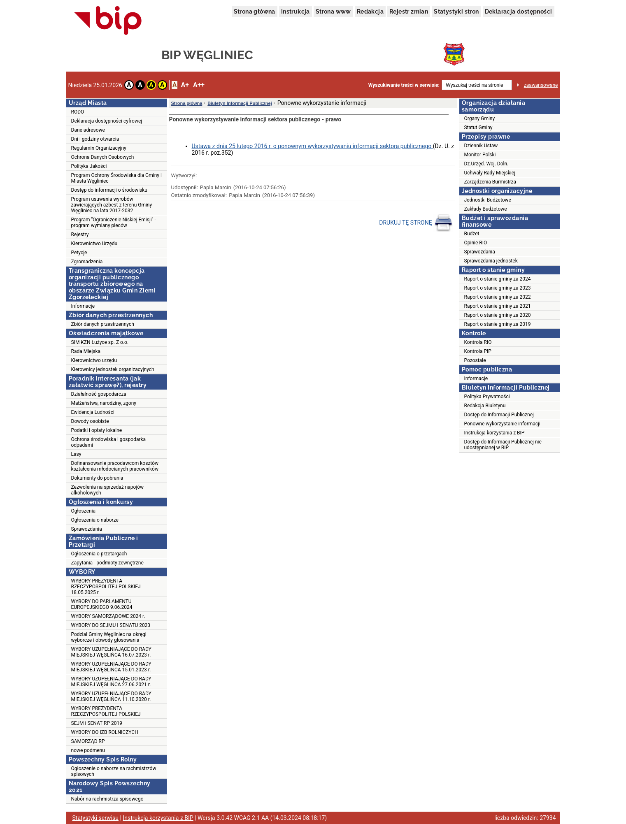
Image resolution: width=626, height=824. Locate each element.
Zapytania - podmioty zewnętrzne (107, 563)
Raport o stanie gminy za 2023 (497, 288)
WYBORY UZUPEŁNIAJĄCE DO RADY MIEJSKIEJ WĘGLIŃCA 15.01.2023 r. (111, 667)
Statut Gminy (478, 127)
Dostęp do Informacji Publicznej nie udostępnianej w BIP (503, 444)
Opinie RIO (475, 243)
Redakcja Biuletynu (485, 406)
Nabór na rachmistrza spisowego (107, 799)
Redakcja (370, 11)
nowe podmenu (88, 750)
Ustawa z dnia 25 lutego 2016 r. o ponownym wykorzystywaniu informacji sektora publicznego (312, 146)
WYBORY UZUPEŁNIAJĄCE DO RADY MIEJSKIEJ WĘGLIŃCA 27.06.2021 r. (111, 681)
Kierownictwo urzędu (94, 360)
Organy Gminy (479, 118)
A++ (199, 85)
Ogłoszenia (83, 511)
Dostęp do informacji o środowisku (109, 190)
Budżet (471, 234)
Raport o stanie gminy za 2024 (497, 279)
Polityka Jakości (89, 166)
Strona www (333, 11)
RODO (77, 112)
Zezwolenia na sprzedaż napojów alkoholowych (107, 490)
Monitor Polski (480, 155)
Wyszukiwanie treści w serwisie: (404, 85)
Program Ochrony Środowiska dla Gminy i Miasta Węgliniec (116, 178)
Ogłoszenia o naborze (95, 520)
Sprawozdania (86, 529)
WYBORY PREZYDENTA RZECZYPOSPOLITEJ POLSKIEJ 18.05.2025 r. (106, 586)
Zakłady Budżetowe (485, 209)
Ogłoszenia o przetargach (99, 554)
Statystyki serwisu (95, 818)
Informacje (83, 306)
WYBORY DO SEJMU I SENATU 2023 (111, 625)
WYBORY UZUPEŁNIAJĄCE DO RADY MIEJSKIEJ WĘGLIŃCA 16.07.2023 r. (111, 652)
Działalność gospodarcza (98, 394)
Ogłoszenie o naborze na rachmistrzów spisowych (113, 771)
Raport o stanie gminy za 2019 (497, 324)
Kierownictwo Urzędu (94, 243)
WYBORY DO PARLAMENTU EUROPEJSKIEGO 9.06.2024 (102, 604)
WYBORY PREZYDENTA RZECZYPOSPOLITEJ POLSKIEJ (106, 711)
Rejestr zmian (408, 11)
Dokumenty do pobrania (97, 478)
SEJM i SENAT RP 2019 (96, 723)
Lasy (76, 454)
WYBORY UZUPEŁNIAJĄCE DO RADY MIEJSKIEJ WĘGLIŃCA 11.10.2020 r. (111, 696)
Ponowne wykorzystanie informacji (502, 424)
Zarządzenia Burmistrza (490, 182)
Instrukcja (295, 11)
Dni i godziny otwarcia (95, 139)
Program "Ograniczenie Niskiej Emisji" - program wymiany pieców (113, 222)
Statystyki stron (456, 11)
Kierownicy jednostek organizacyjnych (112, 369)
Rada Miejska (86, 351)
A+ (184, 85)
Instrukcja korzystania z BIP (494, 433)
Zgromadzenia (87, 262)
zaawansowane (541, 85)
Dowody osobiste (90, 421)
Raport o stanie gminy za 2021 (497, 306)
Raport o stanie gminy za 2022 (497, 297)
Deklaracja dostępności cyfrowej (106, 121)
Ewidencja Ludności (93, 412)
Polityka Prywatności (487, 396)
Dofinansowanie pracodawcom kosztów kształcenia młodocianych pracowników (115, 466)
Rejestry (80, 234)
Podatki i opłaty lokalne (96, 430)
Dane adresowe (88, 130)
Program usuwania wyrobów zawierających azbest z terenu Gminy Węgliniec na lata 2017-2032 (111, 205)
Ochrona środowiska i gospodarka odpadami (108, 442)
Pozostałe (475, 360)
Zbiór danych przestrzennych (102, 324)
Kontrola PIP (477, 351)
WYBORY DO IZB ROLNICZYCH (104, 732)
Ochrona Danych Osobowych (102, 157)
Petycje (79, 252)
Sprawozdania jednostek (491, 261)
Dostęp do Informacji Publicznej (499, 415)
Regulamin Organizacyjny (98, 148)
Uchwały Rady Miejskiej (490, 173)
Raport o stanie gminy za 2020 (497, 315)
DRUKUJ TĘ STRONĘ (416, 223)
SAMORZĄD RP (88, 741)
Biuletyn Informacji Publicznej (239, 103)
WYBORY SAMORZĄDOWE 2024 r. (108, 616)
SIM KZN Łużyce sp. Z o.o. (100, 342)
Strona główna (254, 11)
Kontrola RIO (478, 342)
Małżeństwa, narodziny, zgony (103, 403)
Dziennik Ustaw (481, 146)
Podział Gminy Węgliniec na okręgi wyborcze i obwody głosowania (109, 637)
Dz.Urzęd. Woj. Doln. (486, 164)
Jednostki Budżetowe (487, 200)
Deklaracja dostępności (518, 11)
